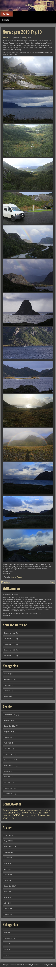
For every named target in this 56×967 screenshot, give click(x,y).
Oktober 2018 (9, 737)
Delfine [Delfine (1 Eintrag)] (16, 810)
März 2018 (7, 749)
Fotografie (7, 685)
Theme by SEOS (47, 965)
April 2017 (7, 777)
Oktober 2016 (9, 794)
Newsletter (5, 19)
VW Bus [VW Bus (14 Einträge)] (8, 818)
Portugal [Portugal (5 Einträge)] (7, 815)
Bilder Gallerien (9, 679)
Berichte (13, 576)
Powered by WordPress (31, 965)
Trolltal (28, 5)
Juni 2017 (7, 771)
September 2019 (10, 726)
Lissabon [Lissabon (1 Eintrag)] (19, 813)
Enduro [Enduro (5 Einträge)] (22, 810)
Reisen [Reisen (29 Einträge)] (17, 815)
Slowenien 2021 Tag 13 (12, 633)
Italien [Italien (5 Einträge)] (47, 810)
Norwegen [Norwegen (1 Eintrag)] (36, 813)
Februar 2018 (8, 754)
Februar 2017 (8, 788)
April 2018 (7, 743)
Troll (29, 37)
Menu (6, 14)
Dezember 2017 (9, 760)
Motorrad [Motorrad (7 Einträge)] (27, 812)
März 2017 (7, 782)
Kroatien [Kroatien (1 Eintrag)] (5, 813)
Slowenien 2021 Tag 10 (12, 650)
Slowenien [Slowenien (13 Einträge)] (44, 815)
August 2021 (8, 720)
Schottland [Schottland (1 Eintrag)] (34, 816)
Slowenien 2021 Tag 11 (12, 644)
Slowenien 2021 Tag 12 (12, 639)
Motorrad (7, 691)
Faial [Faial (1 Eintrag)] (33, 810)
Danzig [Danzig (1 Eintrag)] (12, 810)
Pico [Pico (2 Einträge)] (40, 813)
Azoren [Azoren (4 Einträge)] (6, 810)
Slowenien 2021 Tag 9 (12, 655)
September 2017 (10, 765)
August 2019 (8, 732)
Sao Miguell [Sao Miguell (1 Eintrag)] (26, 816)
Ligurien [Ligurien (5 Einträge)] (12, 812)
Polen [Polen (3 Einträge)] (45, 813)
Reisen (19, 576)
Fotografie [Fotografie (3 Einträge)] (39, 810)
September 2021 (10, 715)
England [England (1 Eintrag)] (29, 810)
